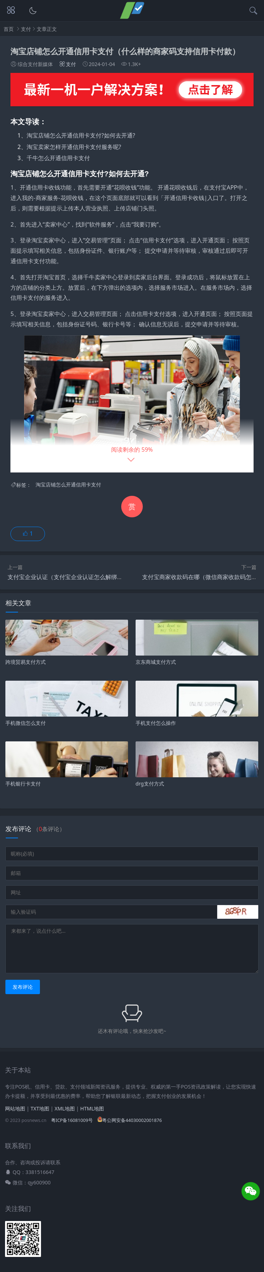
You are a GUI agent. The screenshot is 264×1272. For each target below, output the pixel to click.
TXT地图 (40, 1108)
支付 (26, 28)
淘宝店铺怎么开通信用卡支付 (68, 484)
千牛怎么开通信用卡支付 (58, 158)
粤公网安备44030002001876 (129, 1120)
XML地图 (65, 1108)
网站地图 (15, 1108)
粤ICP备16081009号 (72, 1120)
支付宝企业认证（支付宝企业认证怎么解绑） (65, 577)
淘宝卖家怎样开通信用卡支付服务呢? (74, 147)
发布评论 (23, 986)
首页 (9, 28)
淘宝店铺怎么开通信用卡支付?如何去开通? (81, 135)
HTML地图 (92, 1108)
